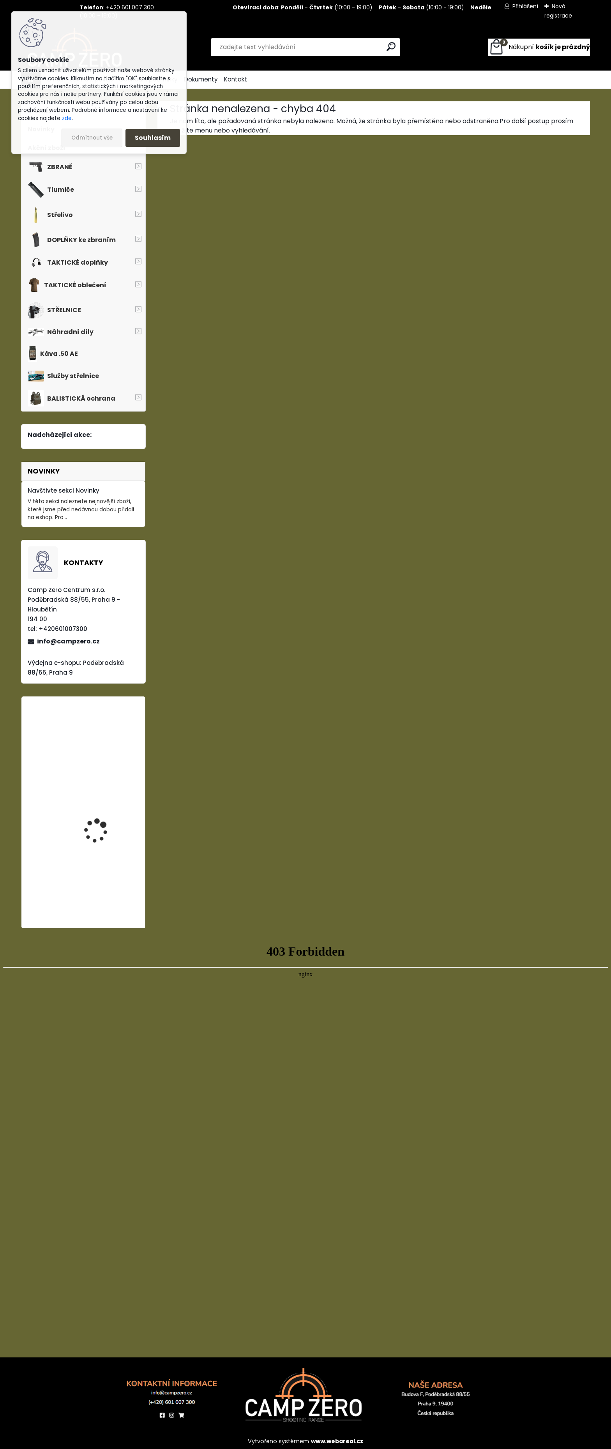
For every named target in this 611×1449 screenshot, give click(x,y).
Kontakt (235, 79)
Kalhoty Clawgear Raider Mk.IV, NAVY (97, 744)
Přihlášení (525, 6)
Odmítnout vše (92, 137)
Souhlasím (153, 137)
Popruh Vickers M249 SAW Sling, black (101, 819)
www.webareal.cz (337, 1441)
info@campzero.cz (68, 641)
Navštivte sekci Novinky (63, 490)
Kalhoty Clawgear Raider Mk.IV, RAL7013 (101, 883)
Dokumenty (201, 79)
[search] (391, 46)
